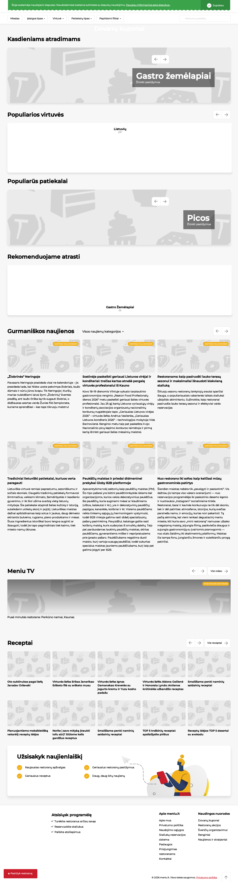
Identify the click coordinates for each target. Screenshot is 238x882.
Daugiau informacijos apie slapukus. (148, 5)
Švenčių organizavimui (213, 830)
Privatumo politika (171, 825)
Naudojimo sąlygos (171, 830)
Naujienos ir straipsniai (212, 839)
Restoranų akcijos (209, 825)
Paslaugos (165, 844)
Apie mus (165, 820)
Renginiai (204, 834)
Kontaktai (165, 858)
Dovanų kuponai (208, 820)
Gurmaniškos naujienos (40, 331)
